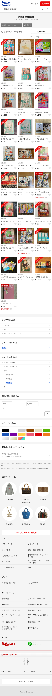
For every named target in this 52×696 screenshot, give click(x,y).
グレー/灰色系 (25, 430)
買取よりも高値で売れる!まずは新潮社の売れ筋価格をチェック (26, 455)
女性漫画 (27, 25)
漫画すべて (28, 375)
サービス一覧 (6, 671)
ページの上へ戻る (26, 681)
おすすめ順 (18, 32)
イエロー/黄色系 (25, 434)
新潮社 (26, 348)
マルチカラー (25, 438)
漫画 (27, 371)
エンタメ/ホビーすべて (27, 366)
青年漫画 (28, 379)
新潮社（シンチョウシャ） (11, 25)
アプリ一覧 (31, 671)
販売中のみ (6, 32)
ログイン (34, 4)
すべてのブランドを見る (26, 533)
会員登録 (45, 4)
